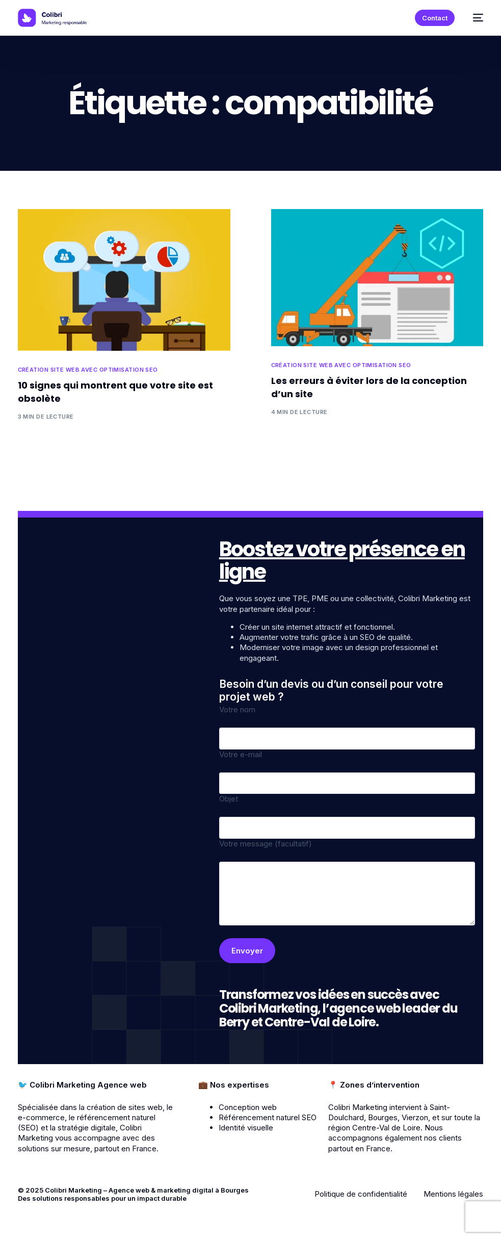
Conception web (248, 1107)
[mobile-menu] (474, 18)
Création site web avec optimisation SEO (88, 370)
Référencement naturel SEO (268, 1117)
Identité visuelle (246, 1127)
